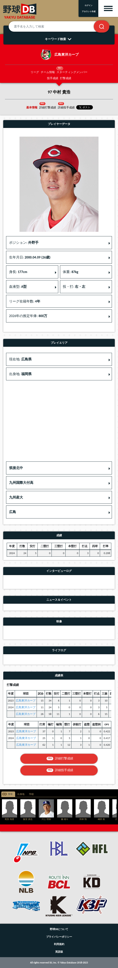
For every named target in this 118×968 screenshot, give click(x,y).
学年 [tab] (10, 794)
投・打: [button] (74, 287)
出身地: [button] (20, 374)
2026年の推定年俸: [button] (28, 316)
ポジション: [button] (24, 242)
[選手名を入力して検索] (56, 26)
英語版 (59, 951)
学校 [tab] (31, 794)
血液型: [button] (18, 287)
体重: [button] (70, 272)
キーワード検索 (59, 39)
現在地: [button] (20, 359)
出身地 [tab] (20, 794)
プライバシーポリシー (59, 936)
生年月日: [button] (29, 257)
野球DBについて (59, 929)
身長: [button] (18, 272)
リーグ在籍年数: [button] (24, 301)
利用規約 (59, 944)
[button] (59, 467)
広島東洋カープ (26, 700)
